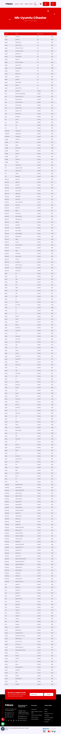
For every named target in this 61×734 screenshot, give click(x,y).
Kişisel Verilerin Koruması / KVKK (37, 712)
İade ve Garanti (34, 717)
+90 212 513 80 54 (22, 720)
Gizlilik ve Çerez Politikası (36, 715)
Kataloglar (46, 715)
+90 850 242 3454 (9, 715)
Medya (30, 4)
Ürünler (21, 4)
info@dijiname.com (9, 713)
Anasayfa (17, 4)
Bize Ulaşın (35, 4)
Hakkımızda (33, 709)
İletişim (46, 709)
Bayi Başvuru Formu (48, 713)
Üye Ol (53, 4)
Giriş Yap (45, 4)
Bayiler (45, 711)
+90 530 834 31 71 (9, 717)
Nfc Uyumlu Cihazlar (33, 20)
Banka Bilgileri (47, 719)
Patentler (46, 721)
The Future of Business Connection (2, 706)
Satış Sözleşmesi (34, 719)
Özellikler (27, 4)
